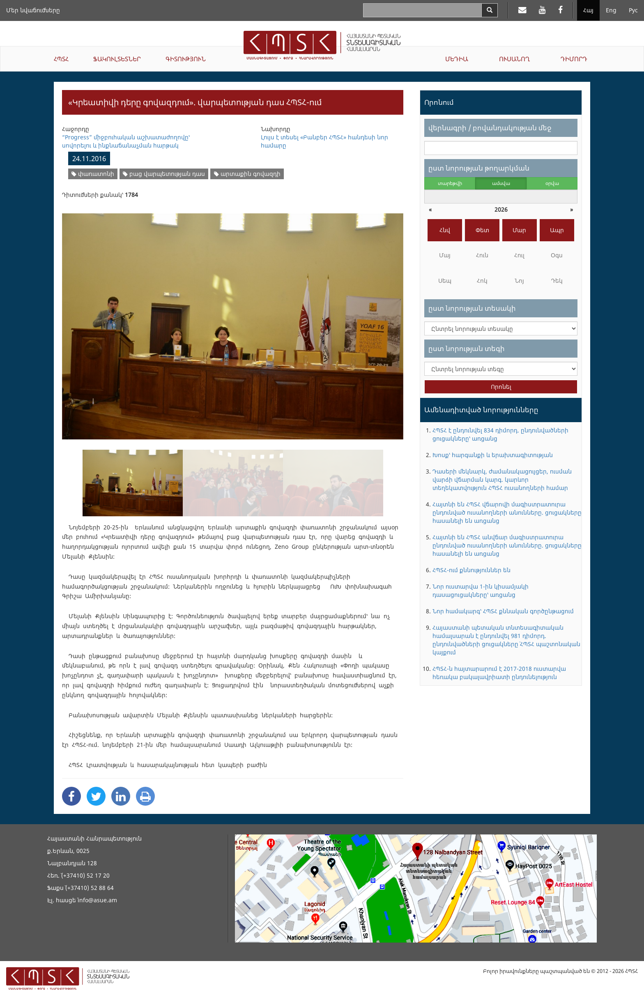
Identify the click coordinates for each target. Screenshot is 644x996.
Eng (611, 10)
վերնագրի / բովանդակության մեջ (489, 127)
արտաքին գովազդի (247, 174)
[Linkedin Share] (120, 796)
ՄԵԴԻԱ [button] (456, 59)
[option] (232, 321)
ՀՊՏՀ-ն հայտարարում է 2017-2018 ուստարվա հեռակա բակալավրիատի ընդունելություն (499, 673)
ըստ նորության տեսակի (472, 308)
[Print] (145, 796)
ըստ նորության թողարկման (478, 168)
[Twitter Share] (96, 796)
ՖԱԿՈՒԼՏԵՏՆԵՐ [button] (117, 59)
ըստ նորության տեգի (466, 348)
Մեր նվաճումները (33, 10)
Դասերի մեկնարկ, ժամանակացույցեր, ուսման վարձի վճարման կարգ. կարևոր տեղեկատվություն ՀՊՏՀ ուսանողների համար (502, 479)
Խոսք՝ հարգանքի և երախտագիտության (492, 455)
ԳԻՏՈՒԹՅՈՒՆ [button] (186, 59)
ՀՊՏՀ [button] (61, 59)
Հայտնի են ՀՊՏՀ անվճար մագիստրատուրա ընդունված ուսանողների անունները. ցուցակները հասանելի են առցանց (507, 545)
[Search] (489, 10)
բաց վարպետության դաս (164, 174)
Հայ (588, 10)
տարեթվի (450, 183)
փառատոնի (92, 174)
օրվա (552, 183)
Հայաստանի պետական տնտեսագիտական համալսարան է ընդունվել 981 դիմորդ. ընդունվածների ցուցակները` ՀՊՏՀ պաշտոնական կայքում (506, 640)
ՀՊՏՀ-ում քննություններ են (471, 570)
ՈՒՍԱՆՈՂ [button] (514, 59)
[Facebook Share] (71, 796)
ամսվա (501, 183)
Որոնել (501, 387)
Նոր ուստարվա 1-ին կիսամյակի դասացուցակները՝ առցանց (480, 590)
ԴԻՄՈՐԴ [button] (574, 59)
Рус (633, 10)
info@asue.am (97, 900)
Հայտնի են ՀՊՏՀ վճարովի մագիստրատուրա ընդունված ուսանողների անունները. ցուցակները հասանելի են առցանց (507, 512)
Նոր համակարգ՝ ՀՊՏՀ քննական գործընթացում (503, 611)
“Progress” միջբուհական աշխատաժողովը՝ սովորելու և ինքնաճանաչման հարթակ (126, 141)
